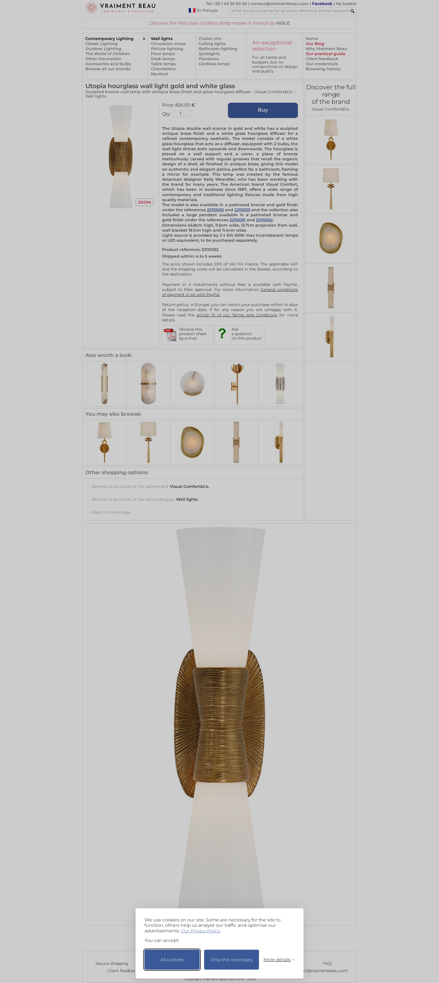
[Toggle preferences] (276, 960)
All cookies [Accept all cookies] (172, 959)
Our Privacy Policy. (201, 930)
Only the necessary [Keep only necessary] (232, 959)
